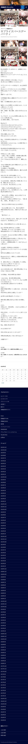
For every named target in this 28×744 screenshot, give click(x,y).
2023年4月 (3, 493)
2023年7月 (3, 485)
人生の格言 (3, 730)
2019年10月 (3, 606)
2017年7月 (3, 679)
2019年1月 (3, 631)
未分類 (2, 404)
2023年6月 (3, 487)
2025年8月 (3, 455)
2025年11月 (3, 447)
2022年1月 (3, 533)
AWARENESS (4, 429)
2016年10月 (3, 704)
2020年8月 (3, 579)
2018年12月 (3, 633)
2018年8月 (3, 644)
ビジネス (3, 398)
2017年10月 (3, 671)
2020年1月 (3, 598)
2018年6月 (3, 650)
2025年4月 (3, 466)
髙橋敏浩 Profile (4, 418)
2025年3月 (3, 469)
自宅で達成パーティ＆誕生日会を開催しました (14, 348)
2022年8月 (3, 514)
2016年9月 (3, 706)
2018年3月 (3, 658)
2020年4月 (3, 590)
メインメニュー (26, 7)
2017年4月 (3, 687)
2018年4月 (3, 655)
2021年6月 (3, 552)
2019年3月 (3, 625)
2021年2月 (3, 563)
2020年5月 (3, 587)
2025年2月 (3, 471)
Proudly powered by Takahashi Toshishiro (9, 742)
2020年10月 (3, 574)
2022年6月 (3, 520)
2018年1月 (3, 663)
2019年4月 (3, 622)
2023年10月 (3, 477)
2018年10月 (3, 639)
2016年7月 (3, 712)
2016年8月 (3, 709)
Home (2, 415)
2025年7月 (3, 458)
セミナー (3, 396)
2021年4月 (3, 558)
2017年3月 (3, 690)
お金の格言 (3, 732)
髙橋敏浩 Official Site (7, 7)
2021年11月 (3, 539)
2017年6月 (3, 682)
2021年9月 (3, 544)
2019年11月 (3, 604)
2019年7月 (3, 614)
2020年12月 (3, 568)
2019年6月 (3, 617)
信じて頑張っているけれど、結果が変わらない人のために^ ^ (14, 354)
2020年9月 (3, 577)
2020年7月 (3, 582)
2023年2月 (3, 498)
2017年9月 (3, 674)
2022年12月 (3, 504)
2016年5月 (3, 717)
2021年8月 (3, 547)
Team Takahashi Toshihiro (12, 36)
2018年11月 (3, 636)
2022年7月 (3, 517)
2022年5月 (3, 523)
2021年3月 (3, 560)
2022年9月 (3, 512)
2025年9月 (3, 452)
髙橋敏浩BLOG (9, 28)
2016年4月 (3, 720)
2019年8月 (3, 612)
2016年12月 (3, 698)
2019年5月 (3, 620)
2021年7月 (3, 550)
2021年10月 (3, 541)
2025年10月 (3, 450)
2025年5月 (3, 463)
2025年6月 (3, 460)
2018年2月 (3, 660)
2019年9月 (3, 609)
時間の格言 (3, 735)
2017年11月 (3, 668)
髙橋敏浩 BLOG (4, 421)
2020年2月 (3, 595)
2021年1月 (3, 566)
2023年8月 (3, 482)
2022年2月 (3, 531)
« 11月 (2, 383)
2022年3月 (3, 528)
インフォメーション (5, 426)
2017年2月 (3, 693)
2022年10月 (3, 509)
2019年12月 (3, 601)
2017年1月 (3, 695)
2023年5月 (3, 490)
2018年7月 (3, 647)
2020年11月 (3, 571)
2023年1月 (3, 501)
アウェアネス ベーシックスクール (9, 432)
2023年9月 (3, 479)
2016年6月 (3, 714)
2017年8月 (3, 677)
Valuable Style (4, 434)
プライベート (3, 28)
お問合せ (3, 437)
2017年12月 (3, 666)
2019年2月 (3, 628)
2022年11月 (3, 506)
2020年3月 (3, 593)
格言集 (2, 424)
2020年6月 (3, 585)
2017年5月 (3, 685)
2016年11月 (3, 701)
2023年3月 (3, 496)
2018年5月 (3, 652)
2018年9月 (3, 641)
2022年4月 (3, 525)
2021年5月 (3, 555)
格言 (2, 407)
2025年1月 (3, 474)
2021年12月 (3, 536)
